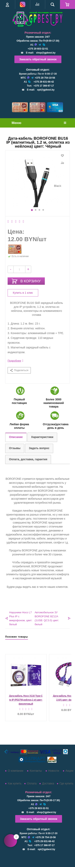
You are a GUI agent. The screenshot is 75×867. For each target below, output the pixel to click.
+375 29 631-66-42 (44, 81)
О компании (15, 770)
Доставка (48, 783)
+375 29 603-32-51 (38, 48)
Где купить (66, 783)
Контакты (36, 770)
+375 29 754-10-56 (45, 77)
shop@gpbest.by (45, 52)
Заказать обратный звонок (38, 59)
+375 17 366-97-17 (44, 85)
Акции (69, 770)
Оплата (32, 783)
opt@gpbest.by (45, 89)
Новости (53, 770)
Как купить (14, 783)
